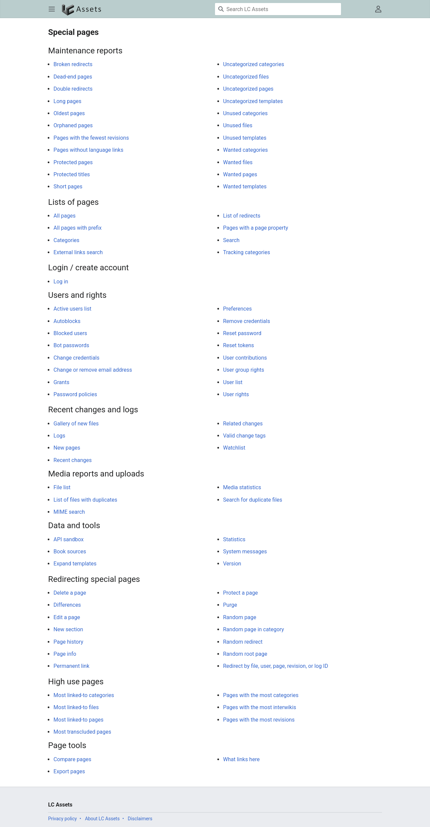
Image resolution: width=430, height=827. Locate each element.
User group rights (243, 370)
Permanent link (71, 666)
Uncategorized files (246, 77)
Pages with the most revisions (259, 720)
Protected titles (71, 174)
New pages (66, 448)
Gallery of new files (75, 423)
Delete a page (69, 593)
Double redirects (72, 89)
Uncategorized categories (253, 64)
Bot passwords (71, 345)
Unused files (237, 125)
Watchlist (234, 448)
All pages (64, 216)
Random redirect (243, 642)
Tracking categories (246, 252)
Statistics (234, 539)
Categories (66, 240)
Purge (230, 605)
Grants (61, 382)
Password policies (75, 394)
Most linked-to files (76, 707)
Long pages (67, 101)
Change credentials (76, 358)
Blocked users (70, 333)
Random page (239, 617)
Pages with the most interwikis (259, 707)
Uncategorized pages (248, 89)
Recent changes (72, 460)
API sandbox (68, 539)
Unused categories (245, 113)
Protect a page (240, 593)
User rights (236, 394)
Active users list (72, 309)
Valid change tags (244, 435)
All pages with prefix (77, 228)
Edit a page (66, 617)
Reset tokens (238, 345)
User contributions (245, 358)
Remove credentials (246, 321)
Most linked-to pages (78, 720)
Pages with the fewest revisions (91, 138)
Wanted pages (240, 174)
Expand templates (74, 563)
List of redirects (241, 216)
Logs (59, 435)
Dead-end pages (72, 77)
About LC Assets (102, 818)
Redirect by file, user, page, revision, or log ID (275, 666)
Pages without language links (88, 150)
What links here (241, 759)
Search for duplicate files (252, 500)
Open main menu (53, 12)
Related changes (243, 423)
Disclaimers (140, 818)
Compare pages (72, 759)
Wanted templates (245, 186)
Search (231, 240)
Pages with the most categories (260, 695)
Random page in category (253, 629)
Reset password (242, 333)
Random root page (245, 654)
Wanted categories (245, 150)
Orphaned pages (73, 125)
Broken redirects (72, 64)
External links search (77, 252)
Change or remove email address (92, 370)
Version (232, 563)
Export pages (69, 771)
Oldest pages (69, 113)
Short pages (67, 186)
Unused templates (244, 138)
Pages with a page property (255, 228)
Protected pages (73, 162)
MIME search (69, 512)
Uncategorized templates (253, 101)
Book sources (69, 551)
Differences (67, 605)
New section (68, 629)
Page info (64, 654)
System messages (245, 551)
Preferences (237, 309)
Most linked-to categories (83, 695)
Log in (60, 281)
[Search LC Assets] (278, 9)
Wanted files (238, 162)
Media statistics (242, 487)
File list (61, 487)
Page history (68, 642)
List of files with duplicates (85, 500)
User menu (380, 12)
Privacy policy (62, 818)
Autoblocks (66, 321)
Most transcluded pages (82, 732)
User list (233, 382)
